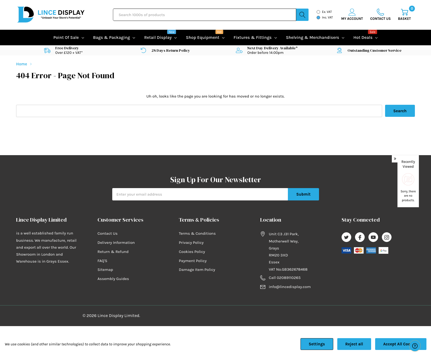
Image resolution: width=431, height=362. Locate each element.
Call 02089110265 (284, 277)
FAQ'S (102, 260)
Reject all (354, 344)
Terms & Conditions (197, 233)
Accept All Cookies (400, 344)
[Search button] (302, 15)
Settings (317, 344)
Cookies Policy (192, 251)
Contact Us (107, 233)
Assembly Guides (113, 278)
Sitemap (105, 269)
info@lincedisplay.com (290, 286)
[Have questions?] (415, 346)
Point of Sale (66, 37)
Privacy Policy (191, 242)
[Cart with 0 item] (404, 15)
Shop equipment (202, 37)
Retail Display (158, 37)
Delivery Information (116, 242)
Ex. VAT (327, 12)
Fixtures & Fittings (253, 37)
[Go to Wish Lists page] (380, 15)
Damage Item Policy (197, 269)
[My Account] (352, 15)
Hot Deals (362, 37)
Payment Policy (193, 260)
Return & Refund (113, 251)
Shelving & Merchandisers (312, 37)
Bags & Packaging (111, 37)
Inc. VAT (327, 17)
